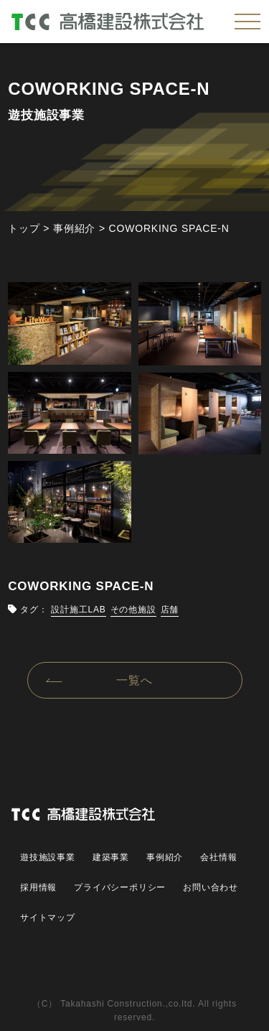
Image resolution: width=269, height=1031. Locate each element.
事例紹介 (164, 857)
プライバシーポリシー (120, 887)
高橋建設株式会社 (107, 21)
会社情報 (218, 857)
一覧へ (134, 680)
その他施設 (133, 610)
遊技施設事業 (47, 857)
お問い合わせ (210, 887)
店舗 (170, 610)
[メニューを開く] (247, 21)
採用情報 (38, 887)
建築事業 (111, 857)
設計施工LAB (78, 610)
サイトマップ (47, 918)
